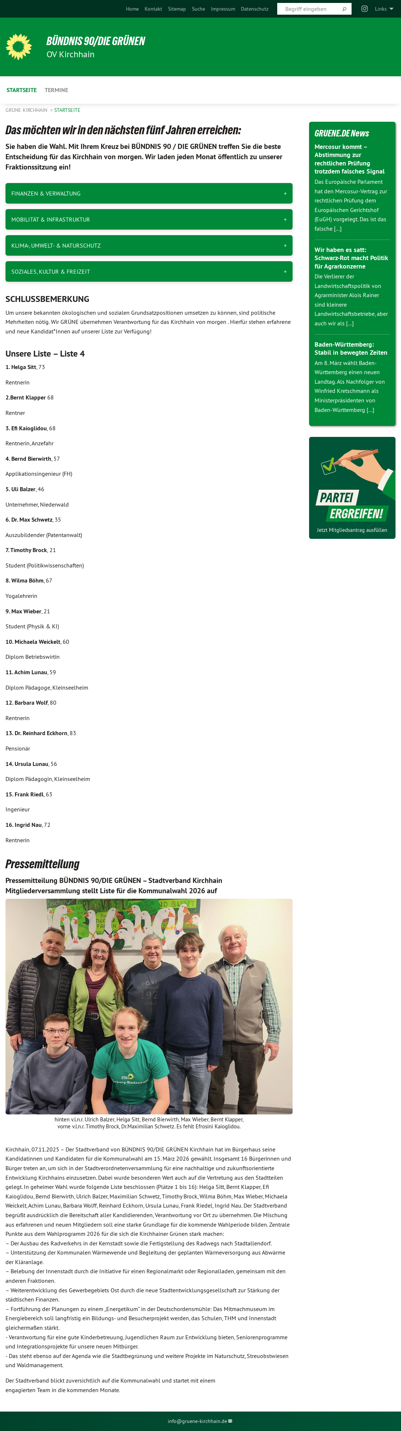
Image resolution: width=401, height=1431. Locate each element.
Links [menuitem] (381, 9)
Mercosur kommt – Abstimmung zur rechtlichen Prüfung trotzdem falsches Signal (350, 159)
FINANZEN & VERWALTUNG (46, 193)
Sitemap (177, 9)
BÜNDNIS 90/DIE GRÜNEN (96, 41)
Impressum (223, 9)
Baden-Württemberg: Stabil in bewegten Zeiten (351, 348)
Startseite (67, 110)
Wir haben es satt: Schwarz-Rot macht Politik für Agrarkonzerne (351, 257)
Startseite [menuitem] (22, 90)
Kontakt (153, 9)
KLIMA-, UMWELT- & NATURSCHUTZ (56, 245)
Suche (198, 9)
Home (132, 9)
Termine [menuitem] (56, 90)
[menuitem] (132, 9)
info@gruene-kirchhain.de (197, 1421)
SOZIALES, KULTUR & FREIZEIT (50, 271)
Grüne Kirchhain (27, 110)
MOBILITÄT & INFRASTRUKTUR (50, 219)
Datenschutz (254, 9)
